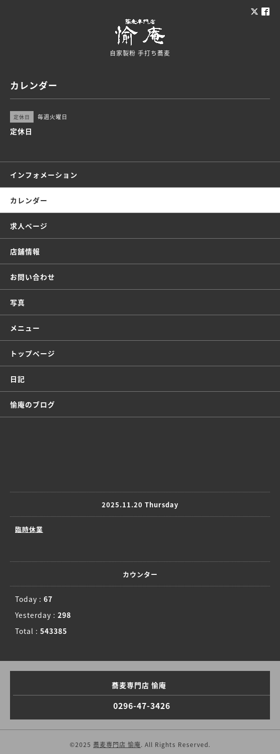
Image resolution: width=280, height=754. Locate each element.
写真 (17, 302)
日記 (17, 379)
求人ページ (29, 226)
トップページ (32, 353)
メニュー (25, 328)
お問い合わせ (32, 277)
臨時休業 (29, 529)
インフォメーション (44, 175)
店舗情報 (25, 251)
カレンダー (29, 200)
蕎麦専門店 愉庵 (117, 744)
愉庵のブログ (32, 404)
